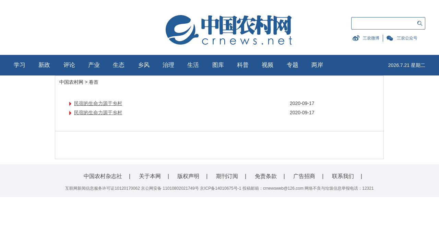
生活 (193, 65)
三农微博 (371, 38)
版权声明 (188, 176)
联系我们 (343, 176)
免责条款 (266, 176)
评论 (69, 65)
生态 (118, 65)
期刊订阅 (227, 176)
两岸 (317, 65)
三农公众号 (407, 38)
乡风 (144, 65)
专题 (292, 65)
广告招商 (304, 176)
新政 (44, 65)
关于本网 (150, 176)
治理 (168, 65)
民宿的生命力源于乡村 (98, 103)
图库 (218, 65)
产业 (94, 65)
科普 (243, 65)
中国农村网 (71, 82)
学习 (19, 65)
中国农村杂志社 (103, 176)
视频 (267, 65)
